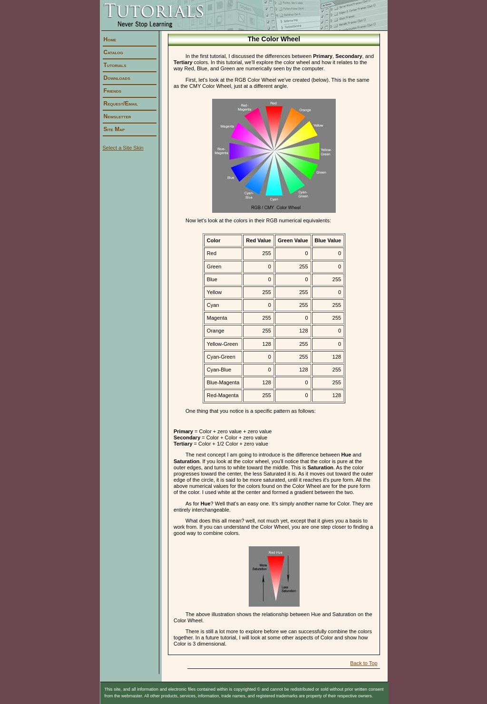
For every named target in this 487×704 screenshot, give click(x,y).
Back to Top (363, 663)
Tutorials (115, 65)
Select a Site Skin (123, 148)
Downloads (117, 78)
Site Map (114, 129)
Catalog (113, 52)
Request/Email (121, 103)
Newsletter (117, 116)
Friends (113, 90)
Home (110, 39)
